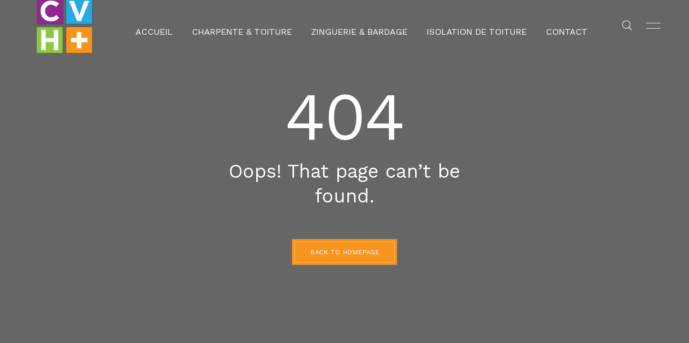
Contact (529, 26)
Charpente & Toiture (263, 26)
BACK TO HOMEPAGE (344, 252)
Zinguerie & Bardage (359, 26)
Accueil (191, 26)
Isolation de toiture (455, 26)
